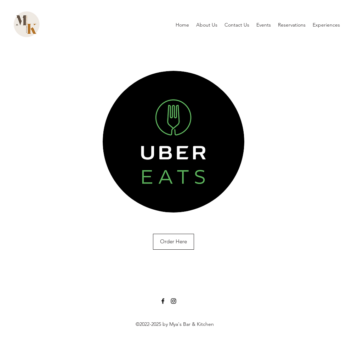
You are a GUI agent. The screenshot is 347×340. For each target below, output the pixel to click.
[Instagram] (173, 301)
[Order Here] (173, 242)
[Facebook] (162, 301)
